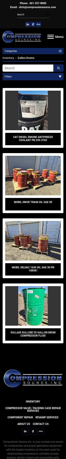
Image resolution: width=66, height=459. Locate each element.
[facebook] (33, 24)
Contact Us (41, 424)
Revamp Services (47, 417)
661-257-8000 (37, 3)
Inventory (33, 401)
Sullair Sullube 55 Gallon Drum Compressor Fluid (33, 334)
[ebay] (38, 24)
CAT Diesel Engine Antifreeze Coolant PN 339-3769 (33, 138)
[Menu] (50, 37)
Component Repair (20, 417)
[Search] (31, 14)
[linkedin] (27, 24)
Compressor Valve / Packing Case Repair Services (33, 409)
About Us (23, 424)
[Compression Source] (33, 378)
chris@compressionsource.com (37, 7)
